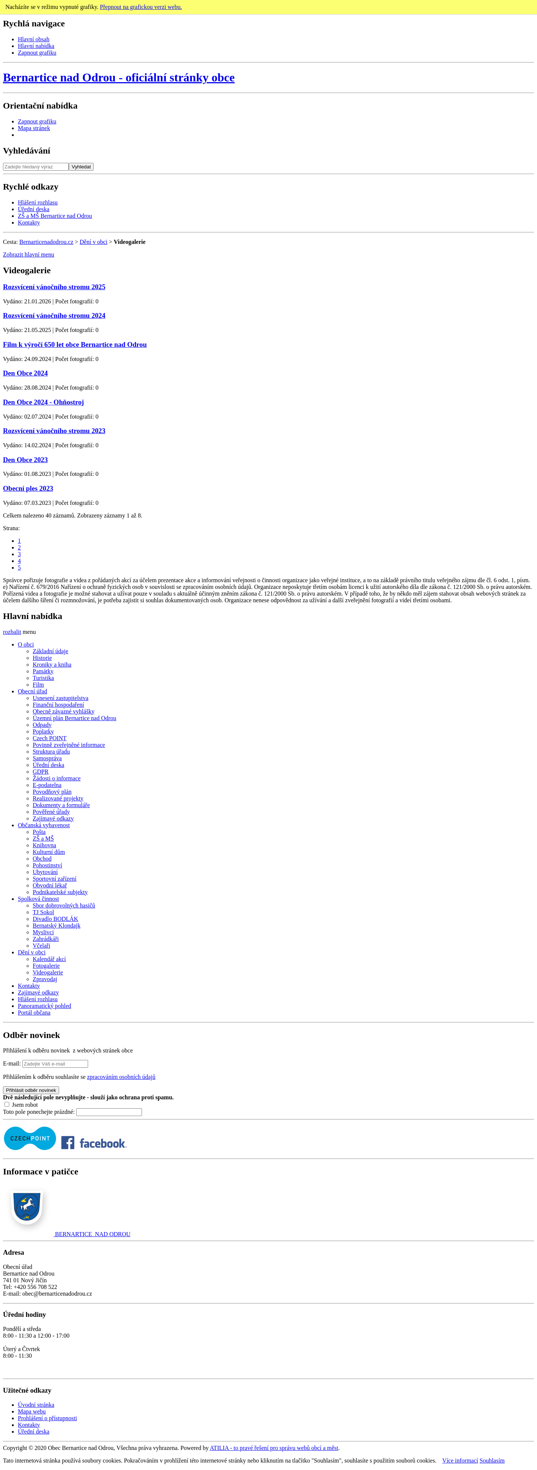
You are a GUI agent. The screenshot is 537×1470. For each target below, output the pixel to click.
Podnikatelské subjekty (60, 892)
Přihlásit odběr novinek (31, 1090)
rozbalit (12, 632)
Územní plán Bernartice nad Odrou (74, 718)
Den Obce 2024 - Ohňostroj (43, 402)
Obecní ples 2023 (28, 488)
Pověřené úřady (51, 812)
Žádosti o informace (57, 778)
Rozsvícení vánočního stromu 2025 (54, 287)
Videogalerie (48, 972)
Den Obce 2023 (25, 460)
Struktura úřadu (51, 751)
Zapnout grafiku (37, 52)
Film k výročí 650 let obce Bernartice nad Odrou (75, 344)
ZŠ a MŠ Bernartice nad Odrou (55, 216)
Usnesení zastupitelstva (60, 698)
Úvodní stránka (36, 1405)
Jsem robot (21, 1105)
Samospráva (47, 758)
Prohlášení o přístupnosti (47, 1418)
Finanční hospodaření (58, 705)
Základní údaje (50, 651)
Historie (42, 658)
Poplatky (43, 731)
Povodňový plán (52, 792)
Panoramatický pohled (44, 1006)
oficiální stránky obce (118, 77)
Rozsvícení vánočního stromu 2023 (54, 431)
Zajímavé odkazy (53, 818)
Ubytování (45, 872)
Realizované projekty (58, 798)
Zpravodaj (45, 979)
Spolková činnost (38, 899)
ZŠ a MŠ (43, 838)
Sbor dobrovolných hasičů (64, 905)
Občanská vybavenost (44, 825)
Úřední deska (33, 209)
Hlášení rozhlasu (38, 202)
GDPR (41, 771)
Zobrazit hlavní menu (28, 254)
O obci (26, 644)
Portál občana (34, 1012)
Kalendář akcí (49, 959)
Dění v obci (93, 242)
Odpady (42, 725)
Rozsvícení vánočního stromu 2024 (54, 315)
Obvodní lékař (50, 885)
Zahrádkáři (46, 939)
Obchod (42, 858)
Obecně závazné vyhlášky (63, 711)
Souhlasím (492, 1460)
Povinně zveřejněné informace (69, 745)
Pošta (39, 832)
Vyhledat (81, 167)
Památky (43, 671)
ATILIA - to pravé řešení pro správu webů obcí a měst (274, 1448)
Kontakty (29, 222)
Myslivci (43, 932)
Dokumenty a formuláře (61, 805)
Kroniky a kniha (52, 664)
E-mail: (12, 1063)
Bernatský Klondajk (56, 925)
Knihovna (44, 845)
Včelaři (41, 945)
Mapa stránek (34, 128)
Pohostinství (47, 865)
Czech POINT (50, 738)
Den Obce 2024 (25, 373)
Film (38, 684)
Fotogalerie (46, 966)
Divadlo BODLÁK (55, 919)
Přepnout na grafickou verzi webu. (141, 7)
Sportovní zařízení (55, 879)
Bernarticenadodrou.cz (46, 242)
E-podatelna (47, 785)
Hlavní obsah (33, 39)
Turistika (43, 678)
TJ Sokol (43, 912)
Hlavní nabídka (36, 46)
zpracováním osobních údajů (121, 1077)
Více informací (460, 1460)
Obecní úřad (32, 691)
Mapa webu (32, 1411)
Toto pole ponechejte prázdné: (39, 1112)
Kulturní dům (49, 852)
